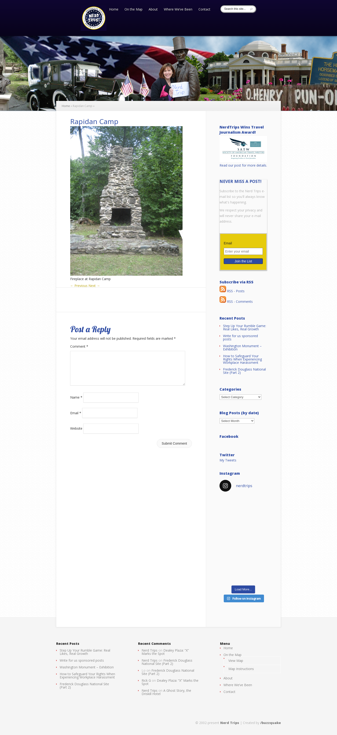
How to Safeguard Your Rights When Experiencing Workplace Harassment (242, 359)
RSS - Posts (232, 291)
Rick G (146, 680)
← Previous (79, 285)
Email (75, 418)
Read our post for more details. (243, 165)
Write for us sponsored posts (240, 337)
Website (76, 434)
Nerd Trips (150, 650)
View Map (235, 660)
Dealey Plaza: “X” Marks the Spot (165, 652)
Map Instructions (241, 669)
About (153, 9)
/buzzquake (270, 723)
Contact (204, 9)
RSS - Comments (236, 301)
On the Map (134, 9)
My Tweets (228, 460)
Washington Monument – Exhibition (242, 347)
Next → (94, 285)
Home (113, 9)
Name (76, 403)
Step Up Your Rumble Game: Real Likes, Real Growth (244, 327)
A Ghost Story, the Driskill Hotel (166, 692)
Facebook (229, 436)
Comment (79, 346)
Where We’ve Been (178, 9)
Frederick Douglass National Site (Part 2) (244, 371)
